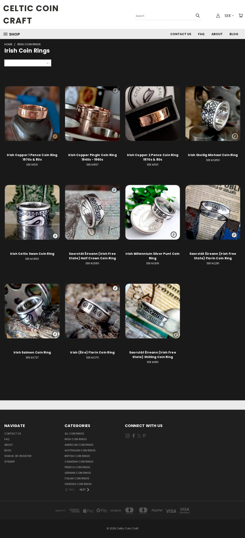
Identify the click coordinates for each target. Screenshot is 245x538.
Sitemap (9, 461)
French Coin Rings (77, 467)
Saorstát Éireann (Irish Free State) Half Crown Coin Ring (92, 256)
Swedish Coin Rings (78, 484)
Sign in (9, 456)
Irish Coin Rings (76, 439)
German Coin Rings (78, 473)
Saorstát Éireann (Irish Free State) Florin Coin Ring (212, 256)
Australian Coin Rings (80, 450)
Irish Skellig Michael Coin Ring (213, 155)
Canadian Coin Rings (79, 461)
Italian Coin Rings (77, 478)
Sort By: (12, 63)
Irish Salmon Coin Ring (32, 352)
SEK (229, 15)
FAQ (201, 34)
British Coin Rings (77, 456)
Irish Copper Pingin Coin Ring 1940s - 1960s (92, 157)
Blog (233, 34)
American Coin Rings (79, 445)
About (217, 34)
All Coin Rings (74, 433)
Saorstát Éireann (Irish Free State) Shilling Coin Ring (152, 354)
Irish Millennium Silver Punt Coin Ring (153, 256)
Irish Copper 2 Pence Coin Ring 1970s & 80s (152, 157)
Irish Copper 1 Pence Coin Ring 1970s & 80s (32, 157)
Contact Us (180, 34)
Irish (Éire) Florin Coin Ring (92, 352)
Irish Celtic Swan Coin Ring (32, 254)
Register (25, 456)
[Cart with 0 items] (241, 15)
